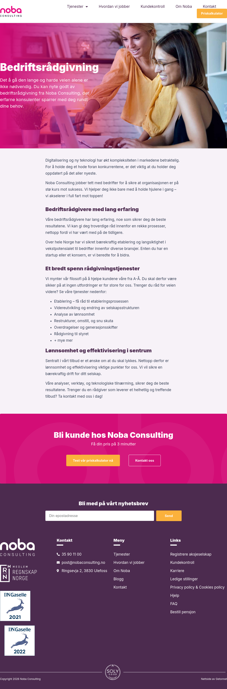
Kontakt (209, 6)
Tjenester (77, 6)
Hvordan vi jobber (114, 6)
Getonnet (221, 679)
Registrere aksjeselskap (191, 554)
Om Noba (184, 6)
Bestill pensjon (183, 612)
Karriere (177, 571)
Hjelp (174, 595)
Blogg (119, 579)
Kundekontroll (153, 6)
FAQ (173, 604)
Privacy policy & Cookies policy (197, 587)
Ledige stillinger (184, 579)
